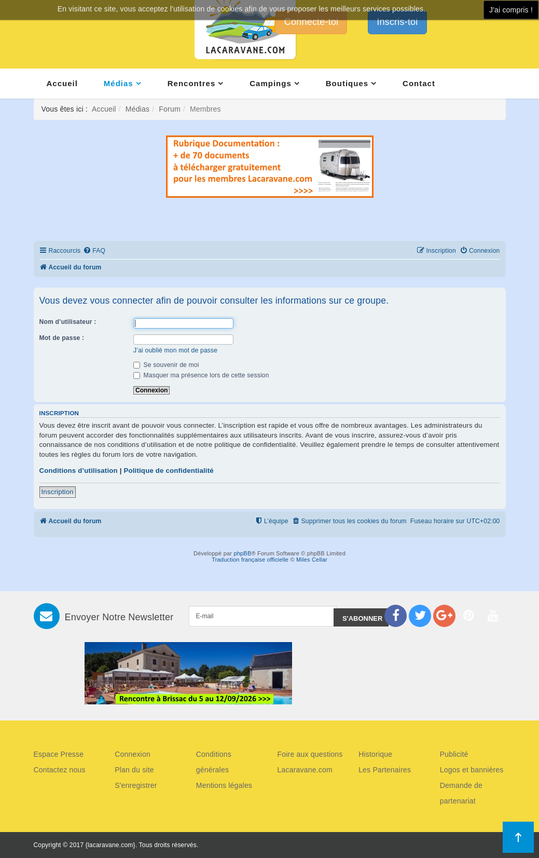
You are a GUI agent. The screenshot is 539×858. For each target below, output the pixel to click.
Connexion (132, 754)
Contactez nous (60, 770)
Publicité (454, 754)
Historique (375, 754)
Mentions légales (224, 785)
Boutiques (347, 83)
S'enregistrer (136, 785)
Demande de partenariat (461, 793)
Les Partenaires (384, 770)
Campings (271, 83)
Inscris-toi (397, 22)
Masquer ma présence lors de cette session (201, 375)
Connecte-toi (311, 22)
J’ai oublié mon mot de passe (175, 350)
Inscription (58, 492)
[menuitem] (94, 251)
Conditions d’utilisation (78, 470)
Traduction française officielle (250, 559)
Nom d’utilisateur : (67, 321)
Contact (419, 83)
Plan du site (134, 770)
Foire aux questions (309, 754)
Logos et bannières (472, 770)
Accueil (62, 83)
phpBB (242, 553)
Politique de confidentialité (168, 470)
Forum (169, 109)
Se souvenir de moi (166, 365)
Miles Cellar (311, 559)
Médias (118, 83)
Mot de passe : (62, 338)
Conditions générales (213, 762)
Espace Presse (59, 754)
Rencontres (192, 83)
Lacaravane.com (304, 770)
